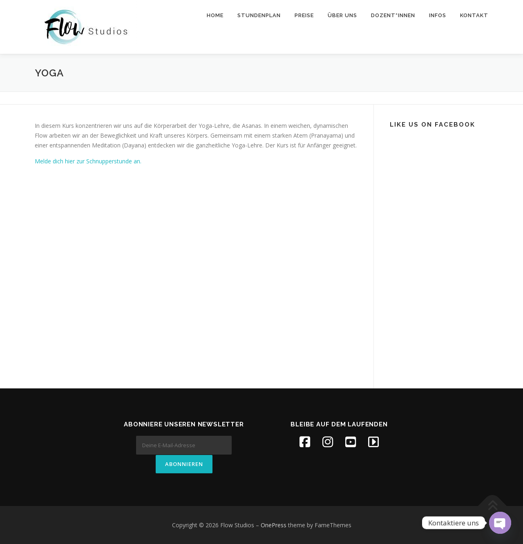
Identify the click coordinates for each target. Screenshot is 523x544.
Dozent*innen (393, 15)
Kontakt (474, 15)
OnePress (273, 524)
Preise (304, 15)
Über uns (342, 15)
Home (215, 15)
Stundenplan (259, 15)
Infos (437, 15)
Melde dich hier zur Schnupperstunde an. (88, 161)
